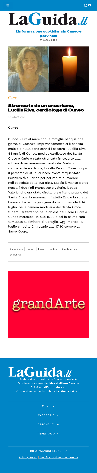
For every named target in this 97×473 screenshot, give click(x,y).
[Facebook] (89, 5)
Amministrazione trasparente (58, 457)
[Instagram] (85, 5)
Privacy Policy (28, 457)
